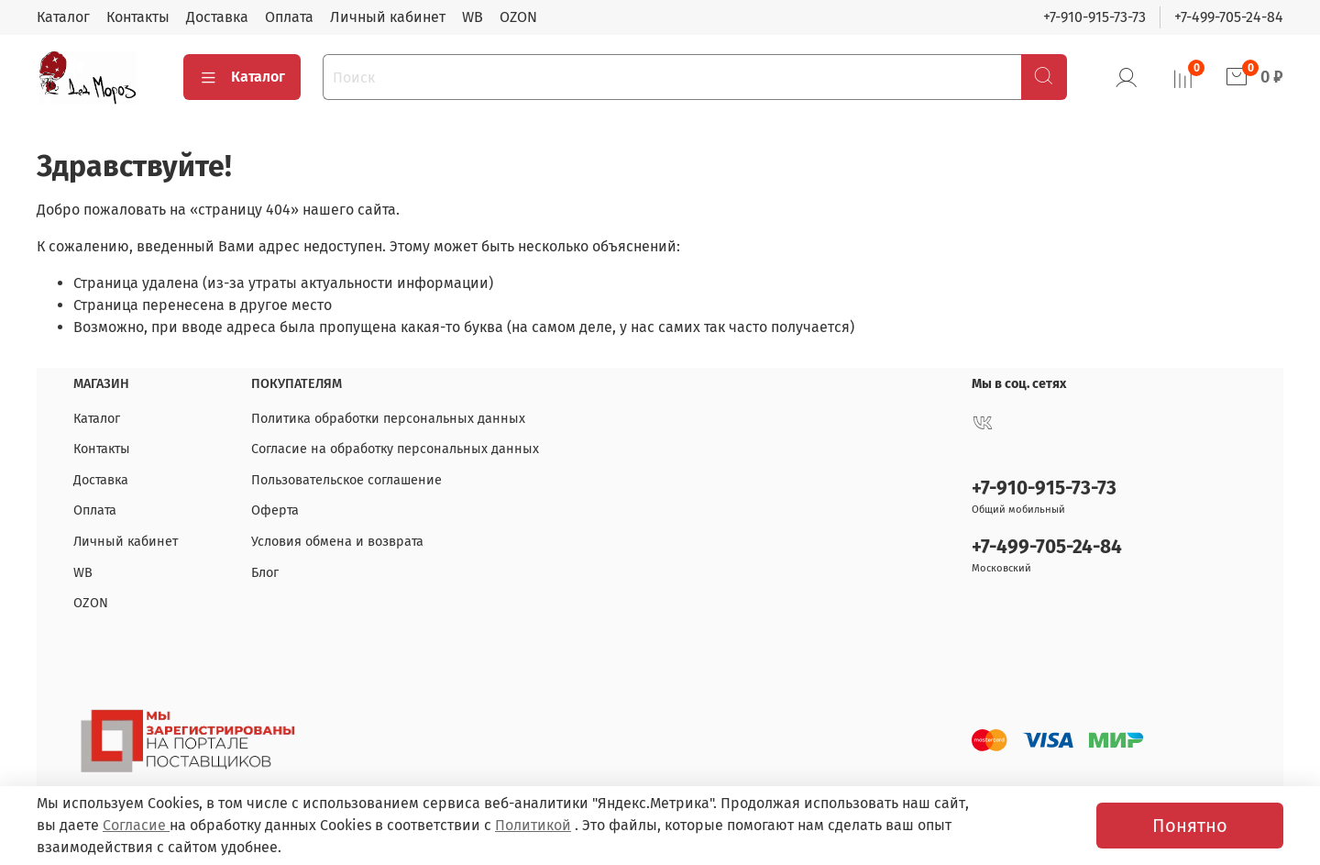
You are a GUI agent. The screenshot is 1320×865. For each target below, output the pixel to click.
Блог (265, 573)
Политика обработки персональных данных (388, 419)
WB (472, 17)
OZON (518, 17)
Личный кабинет (388, 17)
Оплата (289, 17)
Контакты (138, 17)
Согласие (136, 825)
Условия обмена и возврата (337, 541)
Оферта (275, 510)
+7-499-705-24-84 (1228, 17)
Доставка (217, 17)
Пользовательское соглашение (346, 480)
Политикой (533, 825)
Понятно (1189, 826)
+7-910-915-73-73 (1094, 17)
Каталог (63, 17)
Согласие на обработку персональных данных (395, 449)
